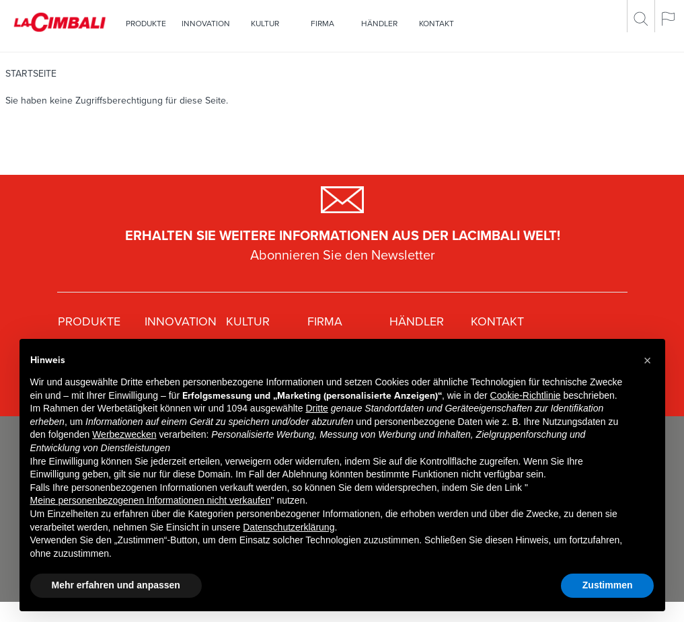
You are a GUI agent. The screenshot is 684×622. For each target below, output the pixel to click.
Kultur (265, 23)
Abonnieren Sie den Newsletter (342, 255)
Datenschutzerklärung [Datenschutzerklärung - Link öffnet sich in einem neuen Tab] (288, 527)
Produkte (146, 23)
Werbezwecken (124, 434)
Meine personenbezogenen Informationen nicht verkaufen (150, 500)
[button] (647, 360)
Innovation (206, 23)
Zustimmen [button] (607, 585)
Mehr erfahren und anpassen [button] (116, 585)
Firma (322, 23)
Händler (379, 23)
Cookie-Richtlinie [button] (525, 395)
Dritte (316, 408)
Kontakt (436, 23)
